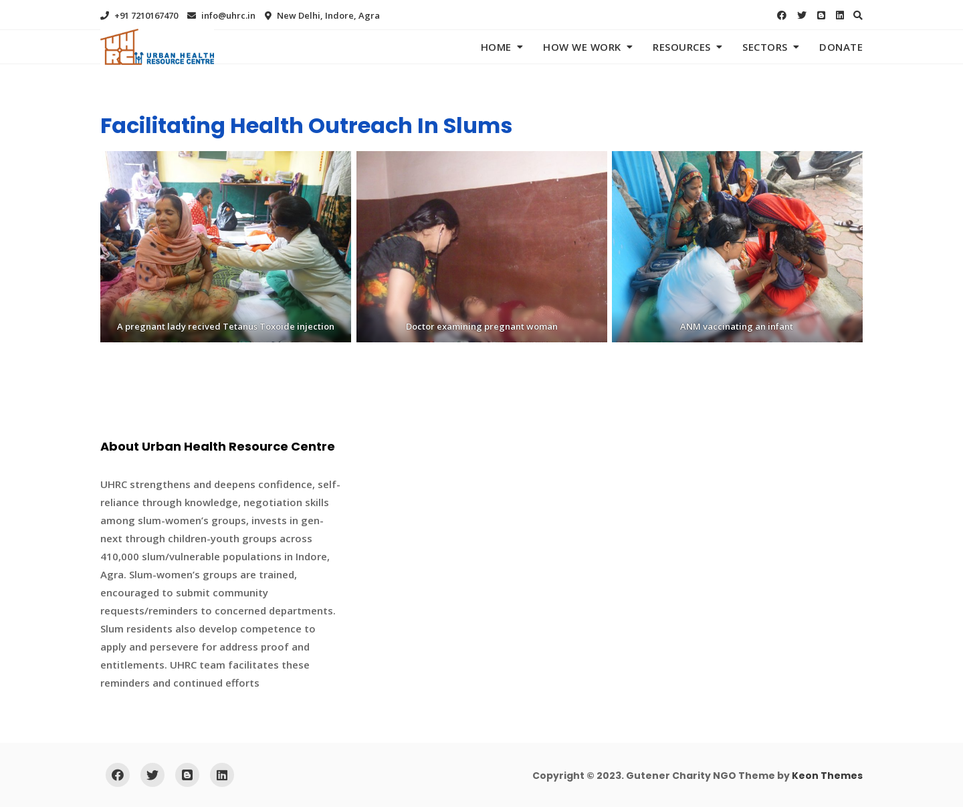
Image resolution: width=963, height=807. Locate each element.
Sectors (765, 46)
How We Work (582, 46)
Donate (841, 46)
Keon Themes (827, 775)
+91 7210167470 (139, 15)
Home (496, 46)
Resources (682, 46)
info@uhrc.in (221, 15)
